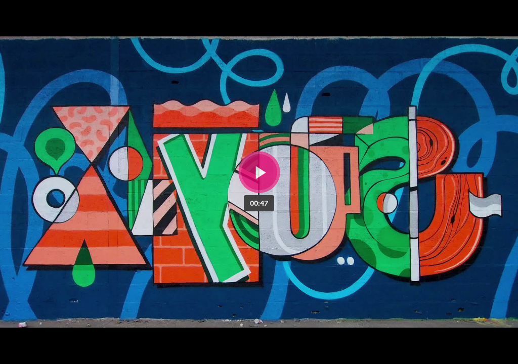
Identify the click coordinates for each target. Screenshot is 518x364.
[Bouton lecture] (259, 172)
